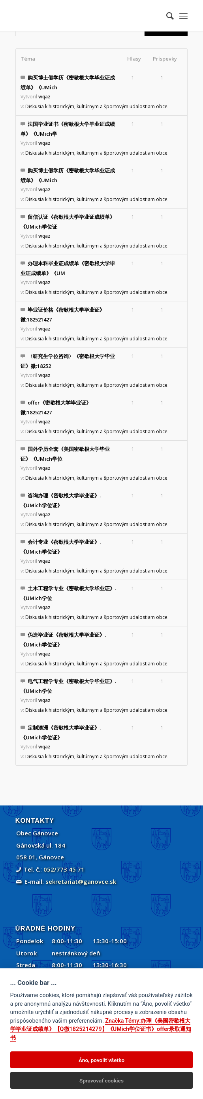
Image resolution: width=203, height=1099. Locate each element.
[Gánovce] (84, 15)
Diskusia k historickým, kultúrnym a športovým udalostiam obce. (97, 106)
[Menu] (183, 15)
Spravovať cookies (101, 1080)
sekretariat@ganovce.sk (80, 881)
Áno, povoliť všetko (101, 1060)
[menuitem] (166, 15)
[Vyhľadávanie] (166, 15)
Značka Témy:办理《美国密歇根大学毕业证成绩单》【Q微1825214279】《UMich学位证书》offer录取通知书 (101, 1029)
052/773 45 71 (64, 869)
